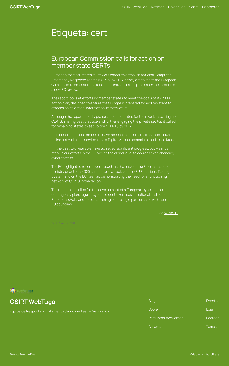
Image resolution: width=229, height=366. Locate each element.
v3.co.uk (171, 212)
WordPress (212, 354)
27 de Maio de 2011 (63, 223)
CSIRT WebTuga (25, 7)
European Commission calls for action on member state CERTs (108, 62)
